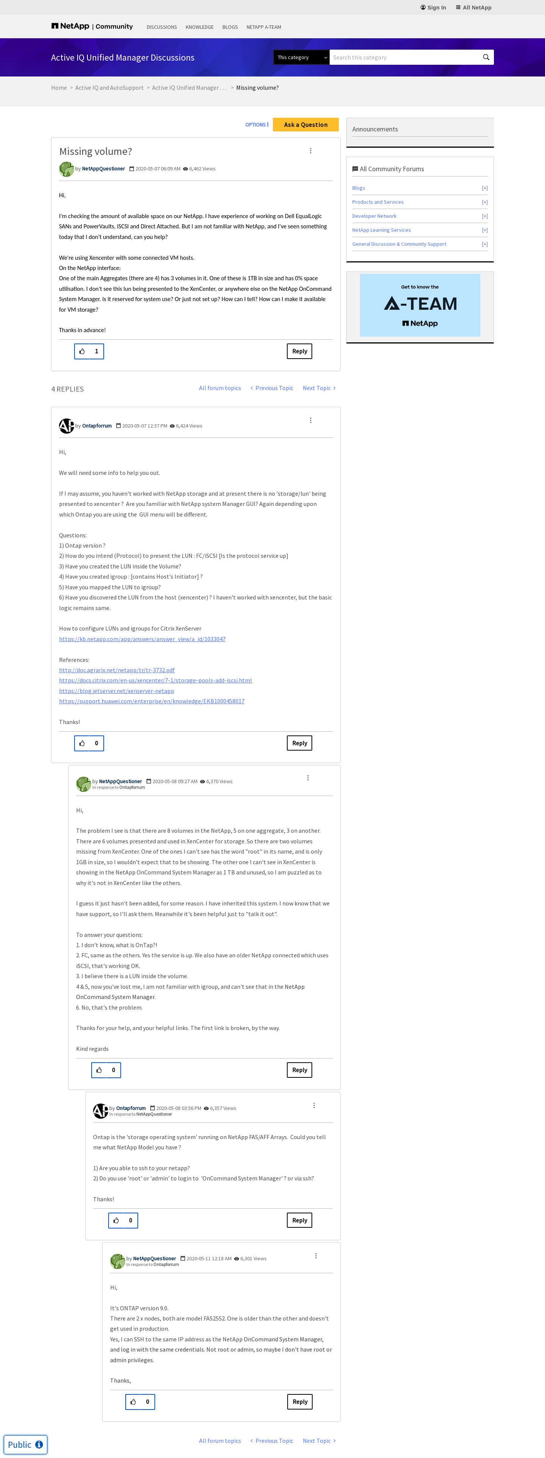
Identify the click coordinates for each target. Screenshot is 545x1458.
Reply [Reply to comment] (299, 743)
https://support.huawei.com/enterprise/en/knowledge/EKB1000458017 (151, 701)
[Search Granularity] (301, 57)
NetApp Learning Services (381, 229)
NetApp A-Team (264, 26)
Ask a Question (306, 124)
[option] (420, 305)
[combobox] (412, 57)
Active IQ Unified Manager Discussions (190, 87)
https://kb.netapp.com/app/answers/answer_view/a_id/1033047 (142, 639)
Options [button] (255, 124)
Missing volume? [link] (257, 87)
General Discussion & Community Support (399, 243)
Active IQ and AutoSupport (109, 87)
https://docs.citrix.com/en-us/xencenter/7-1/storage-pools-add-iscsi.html (155, 680)
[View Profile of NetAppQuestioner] (103, 168)
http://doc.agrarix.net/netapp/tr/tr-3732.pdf (117, 670)
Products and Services (378, 201)
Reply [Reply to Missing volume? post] (299, 351)
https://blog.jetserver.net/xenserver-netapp (116, 691)
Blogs (230, 26)
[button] (311, 150)
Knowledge (200, 26)
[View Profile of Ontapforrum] (97, 425)
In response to (118, 787)
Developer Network (374, 215)
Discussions (162, 26)
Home (59, 87)
